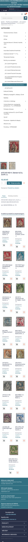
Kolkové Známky (8, 91)
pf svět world (8, 88)
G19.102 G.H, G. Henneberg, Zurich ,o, (6, 298)
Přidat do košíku (15, 183)
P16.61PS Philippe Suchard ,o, (7, 332)
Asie (5, 47)
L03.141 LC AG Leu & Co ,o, (6, 395)
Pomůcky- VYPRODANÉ (10, 127)
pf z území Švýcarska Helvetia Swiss (13, 85)
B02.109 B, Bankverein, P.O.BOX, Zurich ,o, (19, 234)
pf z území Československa (12, 67)
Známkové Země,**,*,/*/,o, (11, 54)
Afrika (5, 39)
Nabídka (6, 98)
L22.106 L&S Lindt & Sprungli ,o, (7, 428)
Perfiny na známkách (10, 60)
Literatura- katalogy (9, 101)
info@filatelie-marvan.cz (15, 10)
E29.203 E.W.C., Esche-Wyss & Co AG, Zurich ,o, (13, 460)
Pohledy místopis (9, 109)
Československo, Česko (10, 33)
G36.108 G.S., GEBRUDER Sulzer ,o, (6, 233)
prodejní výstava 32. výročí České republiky (13, 113)
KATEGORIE (5, 28)
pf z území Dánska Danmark (13, 70)
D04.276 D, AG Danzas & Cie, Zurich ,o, (19, 428)
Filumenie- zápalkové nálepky (12, 120)
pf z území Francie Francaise (13, 73)
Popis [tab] (4, 196)
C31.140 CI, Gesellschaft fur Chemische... (7, 364)
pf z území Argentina (11, 63)
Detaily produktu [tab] (13, 196)
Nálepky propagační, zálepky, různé (14, 94)
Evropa (6, 36)
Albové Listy (7, 124)
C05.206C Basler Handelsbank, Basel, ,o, (7, 266)
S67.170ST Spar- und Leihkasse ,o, (20, 266)
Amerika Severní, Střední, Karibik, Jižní (13, 43)
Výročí (5, 117)
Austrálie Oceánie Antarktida (12, 50)
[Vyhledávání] (14, 18)
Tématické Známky (9, 57)
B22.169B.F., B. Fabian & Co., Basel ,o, (19, 396)
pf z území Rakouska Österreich (14, 81)
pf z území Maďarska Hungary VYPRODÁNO (13, 77)
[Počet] (3, 183)
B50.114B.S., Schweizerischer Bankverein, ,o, (20, 332)
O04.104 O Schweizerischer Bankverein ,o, (20, 364)
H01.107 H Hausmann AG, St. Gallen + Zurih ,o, (20, 299)
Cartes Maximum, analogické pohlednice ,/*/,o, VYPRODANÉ (12, 105)
